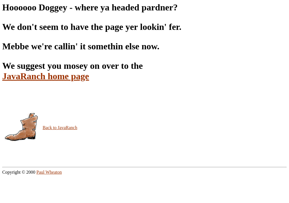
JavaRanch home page (45, 76)
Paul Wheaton (49, 172)
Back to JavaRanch (60, 127)
